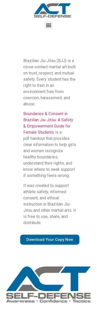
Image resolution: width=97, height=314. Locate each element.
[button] (48, 25)
